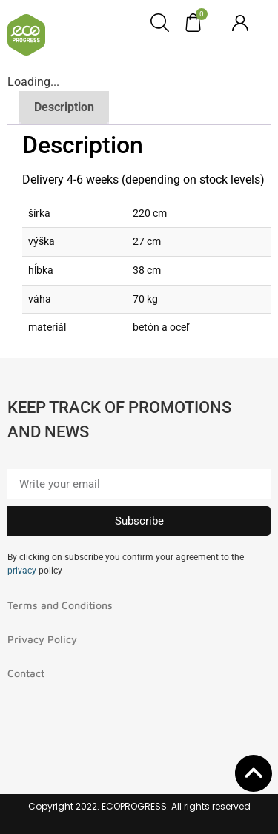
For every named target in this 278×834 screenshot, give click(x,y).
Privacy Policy (42, 639)
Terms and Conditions (60, 605)
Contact (25, 673)
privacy (21, 570)
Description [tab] (64, 107)
